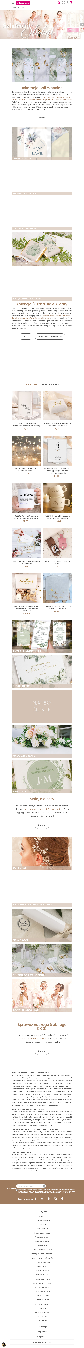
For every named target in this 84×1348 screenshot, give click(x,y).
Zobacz (42, 117)
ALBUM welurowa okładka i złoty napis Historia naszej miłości (57, 607)
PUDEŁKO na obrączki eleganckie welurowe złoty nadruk (57, 424)
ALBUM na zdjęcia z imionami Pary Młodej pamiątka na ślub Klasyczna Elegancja (57, 470)
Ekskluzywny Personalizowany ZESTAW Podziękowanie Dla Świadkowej (26, 608)
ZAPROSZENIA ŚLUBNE (43, 1220)
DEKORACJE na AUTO (43, 1279)
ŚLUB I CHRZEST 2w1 (42, 1313)
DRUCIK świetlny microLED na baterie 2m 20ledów (26, 469)
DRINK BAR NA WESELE (43, 1292)
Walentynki (43, 1321)
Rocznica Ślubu (43, 1300)
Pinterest (49, 1199)
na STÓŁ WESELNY (43, 1271)
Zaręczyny (43, 1246)
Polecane (31, 384)
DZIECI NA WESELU (43, 1296)
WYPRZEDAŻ (43, 1317)
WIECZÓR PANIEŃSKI (42, 1304)
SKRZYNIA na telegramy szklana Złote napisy (26, 562)
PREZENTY (43, 1308)
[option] (42, 24)
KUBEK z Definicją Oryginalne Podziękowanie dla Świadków (26, 517)
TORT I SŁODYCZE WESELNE (43, 1283)
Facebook (35, 1199)
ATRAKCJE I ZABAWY (43, 1287)
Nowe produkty (51, 384)
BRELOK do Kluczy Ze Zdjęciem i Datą (57, 562)
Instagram (55, 1199)
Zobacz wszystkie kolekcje (50, 336)
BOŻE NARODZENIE (43, 1229)
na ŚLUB (43, 1216)
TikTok (62, 1199)
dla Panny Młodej (43, 1237)
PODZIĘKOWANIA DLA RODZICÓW (42, 1254)
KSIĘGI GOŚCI (42, 1266)
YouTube (42, 1199)
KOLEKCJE (43, 1225)
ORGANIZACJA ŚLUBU (43, 1233)
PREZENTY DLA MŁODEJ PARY (43, 1250)
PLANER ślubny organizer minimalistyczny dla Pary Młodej (26, 424)
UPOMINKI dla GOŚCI (43, 1262)
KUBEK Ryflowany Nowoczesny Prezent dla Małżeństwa (57, 517)
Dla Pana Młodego (42, 1241)
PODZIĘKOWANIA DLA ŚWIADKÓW (42, 1258)
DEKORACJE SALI (42, 1275)
